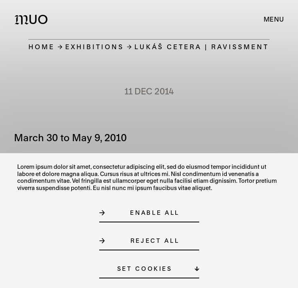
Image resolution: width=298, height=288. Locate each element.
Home (41, 46)
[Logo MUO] (33, 19)
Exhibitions (94, 46)
